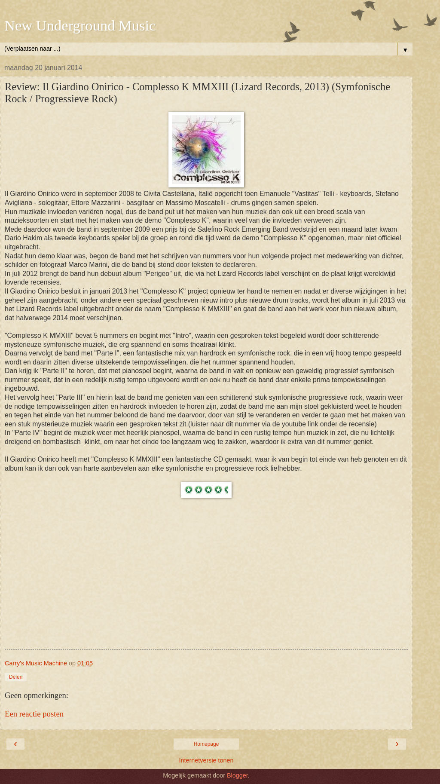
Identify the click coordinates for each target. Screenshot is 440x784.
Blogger (237, 775)
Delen (15, 677)
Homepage (206, 744)
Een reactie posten (34, 713)
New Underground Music (80, 25)
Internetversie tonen (206, 760)
